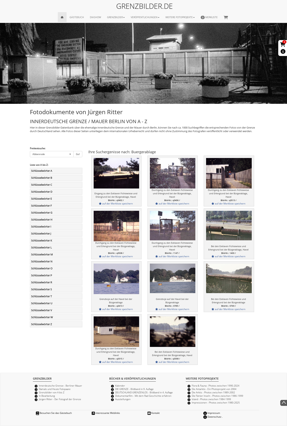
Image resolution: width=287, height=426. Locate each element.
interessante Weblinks (106, 412)
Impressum (211, 412)
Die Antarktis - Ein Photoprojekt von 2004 (214, 389)
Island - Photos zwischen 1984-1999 (211, 399)
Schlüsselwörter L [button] (41, 247)
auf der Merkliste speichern (116, 203)
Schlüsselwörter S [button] (41, 289)
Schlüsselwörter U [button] (41, 303)
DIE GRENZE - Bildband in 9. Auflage (134, 389)
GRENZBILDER (116, 17)
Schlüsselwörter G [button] (41, 212)
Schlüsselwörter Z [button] (41, 324)
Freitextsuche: (37, 148)
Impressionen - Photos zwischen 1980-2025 (216, 402)
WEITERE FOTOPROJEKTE (180, 17)
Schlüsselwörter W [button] (42, 317)
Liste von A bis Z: (39, 164)
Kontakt (153, 412)
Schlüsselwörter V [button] (41, 310)
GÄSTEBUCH (77, 17)
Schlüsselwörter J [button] (41, 233)
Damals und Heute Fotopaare (55, 389)
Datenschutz (212, 416)
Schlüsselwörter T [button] (41, 296)
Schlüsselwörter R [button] (41, 282)
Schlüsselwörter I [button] (41, 226)
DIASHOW (95, 17)
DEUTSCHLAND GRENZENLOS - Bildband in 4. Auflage (144, 392)
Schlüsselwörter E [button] (41, 198)
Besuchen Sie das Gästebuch (54, 412)
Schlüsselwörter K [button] (41, 240)
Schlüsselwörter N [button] (41, 261)
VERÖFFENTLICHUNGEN (145, 17)
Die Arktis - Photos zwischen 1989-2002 (213, 392)
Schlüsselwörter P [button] (41, 275)
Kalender (120, 385)
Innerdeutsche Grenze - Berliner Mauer (60, 385)
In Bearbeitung (47, 395)
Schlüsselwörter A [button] (41, 171)
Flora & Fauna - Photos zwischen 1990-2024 (215, 385)
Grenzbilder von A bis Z (51, 392)
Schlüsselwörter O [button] (41, 268)
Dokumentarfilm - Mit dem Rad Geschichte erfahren (143, 395)
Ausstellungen (123, 399)
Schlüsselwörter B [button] (41, 178)
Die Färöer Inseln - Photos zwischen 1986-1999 (217, 395)
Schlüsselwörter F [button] (41, 205)
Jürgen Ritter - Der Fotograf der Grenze (60, 399)
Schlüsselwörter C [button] (41, 184)
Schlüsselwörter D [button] (41, 191)
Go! (78, 154)
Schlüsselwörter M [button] (42, 254)
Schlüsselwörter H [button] (41, 219)
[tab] (56, 171)
